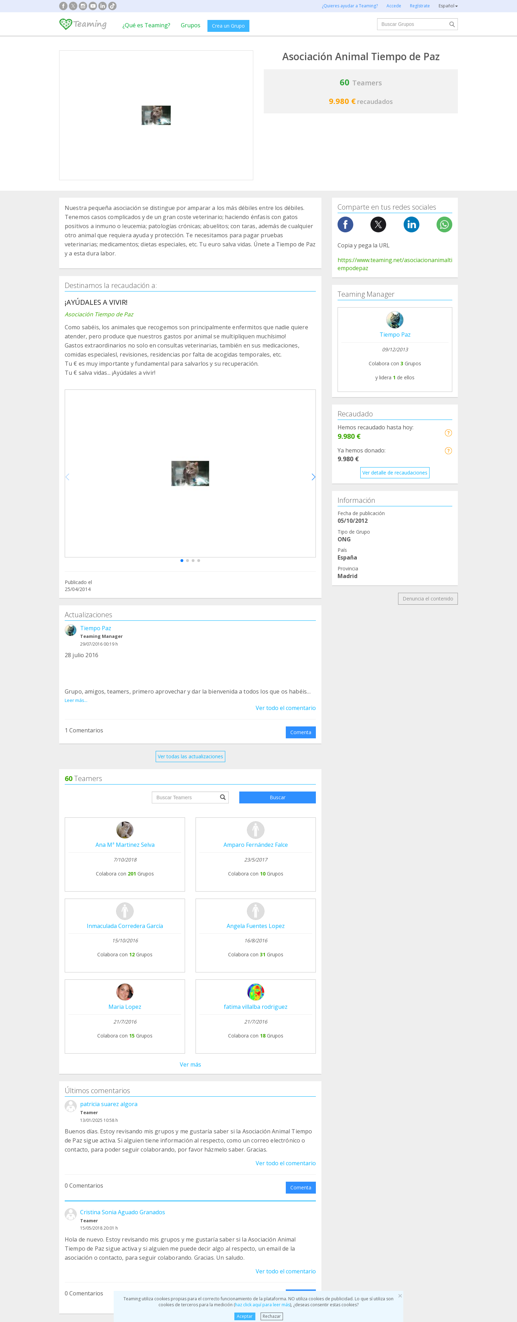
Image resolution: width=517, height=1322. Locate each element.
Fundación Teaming (86, 1086)
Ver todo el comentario (286, 708)
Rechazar (272, 1316)
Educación (178, 1189)
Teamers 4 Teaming (326, 1108)
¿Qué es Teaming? (146, 25)
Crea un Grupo (228, 25)
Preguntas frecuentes (248, 1086)
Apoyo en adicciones (87, 1163)
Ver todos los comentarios (190, 1022)
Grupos (190, 25)
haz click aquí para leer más (262, 1305)
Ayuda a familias (287, 1163)
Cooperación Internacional (94, 1189)
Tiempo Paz (95, 628)
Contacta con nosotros (250, 1113)
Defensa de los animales (195, 1163)
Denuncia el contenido (428, 598)
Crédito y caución (403, 1100)
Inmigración (282, 1189)
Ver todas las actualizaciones (190, 756)
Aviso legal (236, 1100)
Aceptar (245, 1316)
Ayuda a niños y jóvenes (296, 1176)
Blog (69, 1113)
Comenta (300, 732)
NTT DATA (395, 1087)
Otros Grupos (386, 1189)
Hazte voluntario (322, 1121)
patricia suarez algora (108, 799)
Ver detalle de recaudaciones (394, 472)
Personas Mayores (392, 1176)
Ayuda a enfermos (85, 1176)
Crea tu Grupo (160, 1086)
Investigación (386, 1163)
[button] (181, 560)
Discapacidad (182, 1176)
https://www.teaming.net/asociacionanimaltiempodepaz (395, 264)
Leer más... (76, 700)
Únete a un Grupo (164, 1100)
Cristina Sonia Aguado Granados (122, 908)
